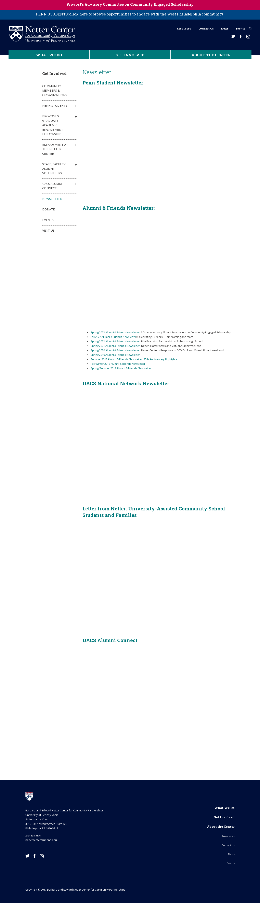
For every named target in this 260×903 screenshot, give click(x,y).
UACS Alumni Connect (52, 186)
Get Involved (130, 55)
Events (240, 28)
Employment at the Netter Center (55, 148)
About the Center (211, 55)
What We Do (49, 55)
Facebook (241, 36)
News (225, 28)
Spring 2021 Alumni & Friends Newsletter (115, 346)
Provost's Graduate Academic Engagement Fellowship (52, 125)
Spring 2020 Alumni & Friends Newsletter (115, 350)
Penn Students (54, 105)
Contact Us (206, 28)
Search (250, 27)
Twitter (233, 36)
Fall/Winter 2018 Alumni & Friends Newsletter (118, 364)
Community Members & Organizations (54, 90)
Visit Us (48, 230)
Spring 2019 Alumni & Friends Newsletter (115, 355)
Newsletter (52, 199)
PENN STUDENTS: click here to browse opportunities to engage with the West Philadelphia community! (130, 14)
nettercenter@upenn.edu (41, 840)
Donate (48, 209)
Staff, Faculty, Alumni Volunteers (54, 168)
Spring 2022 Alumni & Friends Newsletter (115, 341)
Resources (184, 28)
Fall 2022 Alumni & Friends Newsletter (113, 337)
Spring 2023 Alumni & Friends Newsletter (115, 332)
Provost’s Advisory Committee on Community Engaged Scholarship (130, 4)
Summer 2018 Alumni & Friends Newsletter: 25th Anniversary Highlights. (134, 359)
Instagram (248, 36)
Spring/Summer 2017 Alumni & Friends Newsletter (121, 368)
